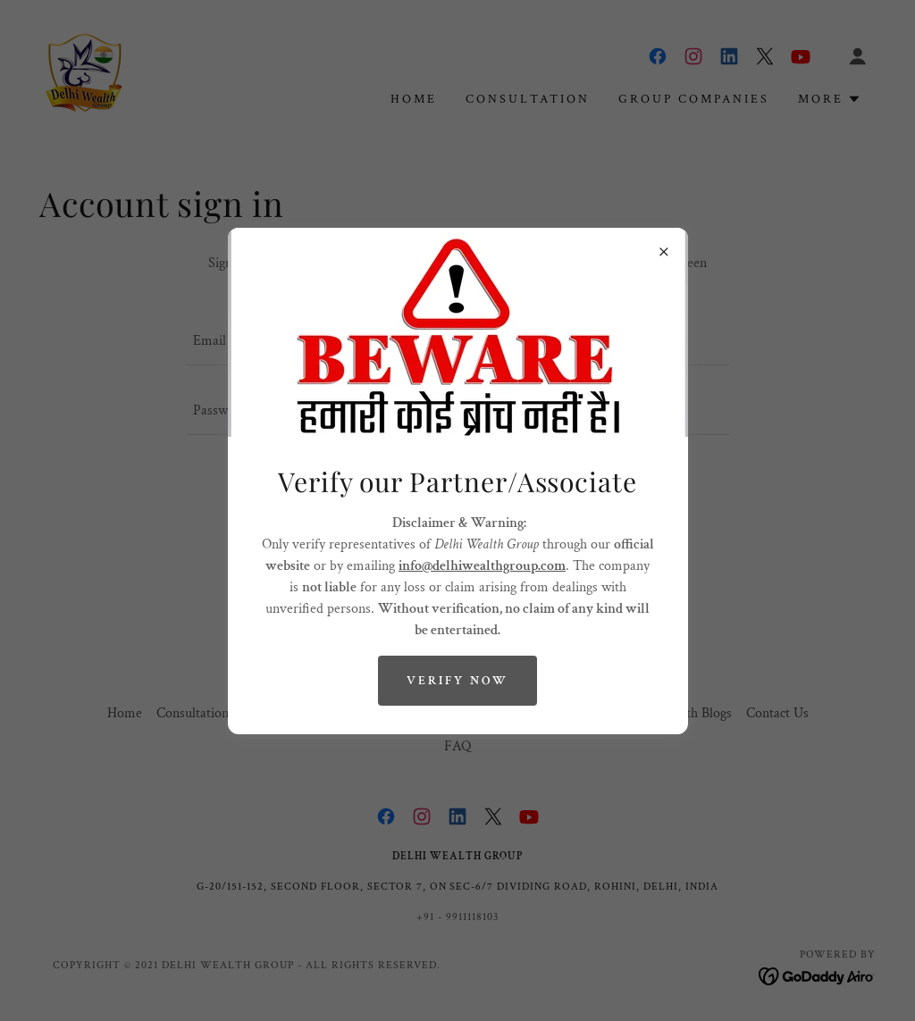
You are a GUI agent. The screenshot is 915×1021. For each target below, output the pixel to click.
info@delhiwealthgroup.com (482, 566)
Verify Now (457, 681)
